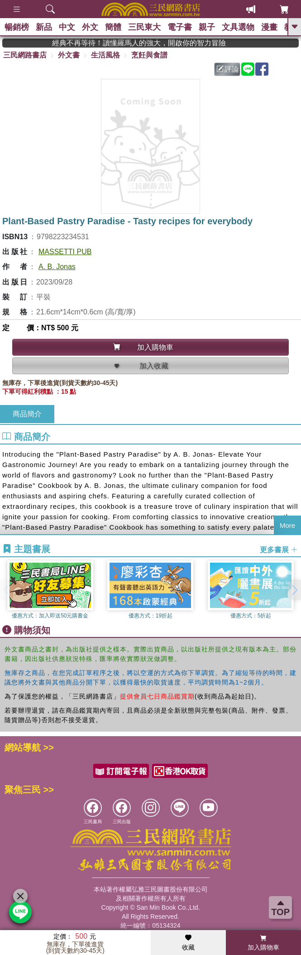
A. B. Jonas (57, 266)
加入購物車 (263, 943)
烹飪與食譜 (149, 55)
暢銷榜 (17, 27)
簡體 (113, 27)
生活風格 (105, 55)
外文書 (69, 55)
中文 (67, 27)
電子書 (179, 27)
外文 (90, 27)
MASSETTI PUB (64, 252)
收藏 (188, 943)
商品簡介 (27, 414)
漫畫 (269, 27)
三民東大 (144, 27)
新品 (44, 27)
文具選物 (238, 27)
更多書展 (279, 549)
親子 (207, 27)
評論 (227, 69)
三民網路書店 (25, 55)
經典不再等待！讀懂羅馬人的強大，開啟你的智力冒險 (164, 43)
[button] (294, 590)
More (287, 525)
